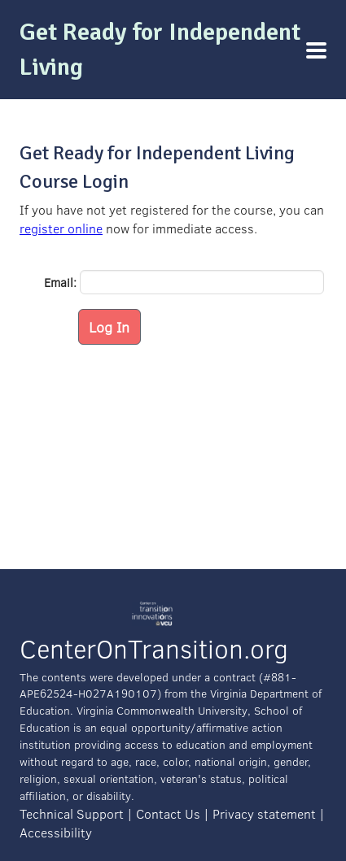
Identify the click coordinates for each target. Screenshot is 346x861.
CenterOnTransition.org (154, 648)
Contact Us (168, 813)
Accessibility (56, 832)
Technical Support (72, 813)
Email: (60, 281)
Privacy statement (264, 813)
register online (61, 228)
